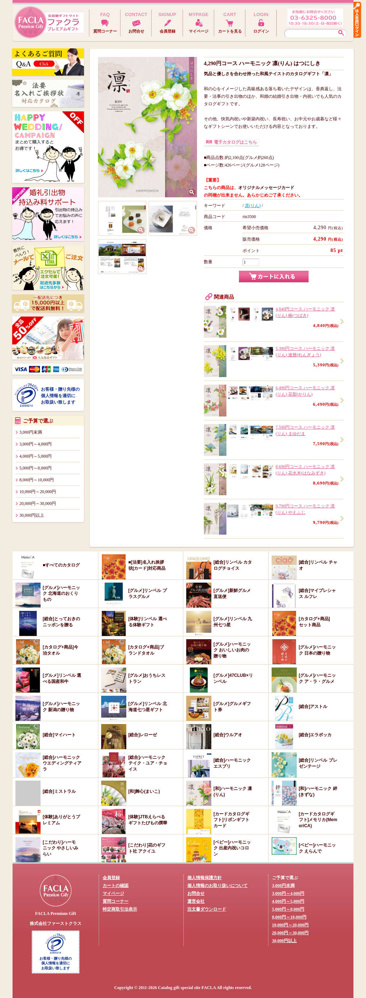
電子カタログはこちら (235, 142)
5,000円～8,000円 (35, 468)
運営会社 (196, 901)
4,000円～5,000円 (35, 456)
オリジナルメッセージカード (266, 187)
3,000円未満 (30, 432)
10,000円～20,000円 (37, 491)
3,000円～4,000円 (35, 444)
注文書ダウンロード (206, 909)
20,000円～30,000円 (37, 503)
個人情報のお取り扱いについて (217, 885)
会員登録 (111, 877)
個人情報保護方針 (204, 877)
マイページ (113, 893)
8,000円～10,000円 (36, 479)
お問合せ (196, 893)
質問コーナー (115, 901)
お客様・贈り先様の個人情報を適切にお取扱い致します (60, 396)
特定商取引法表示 (120, 909)
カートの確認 (115, 885)
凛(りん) (253, 205)
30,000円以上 (31, 515)
